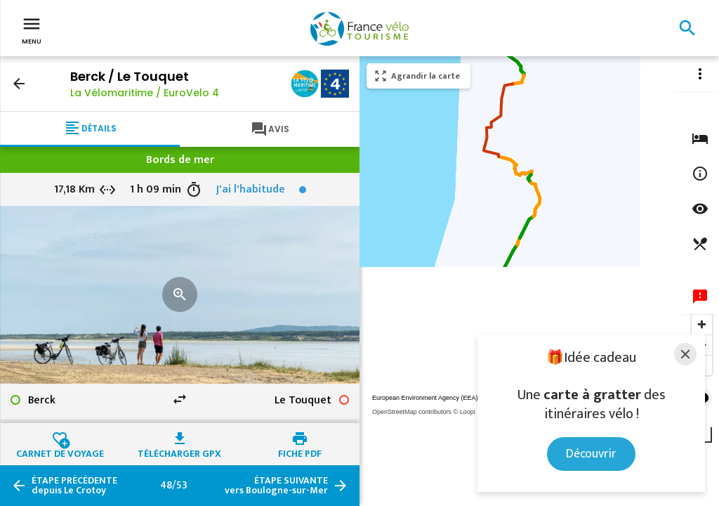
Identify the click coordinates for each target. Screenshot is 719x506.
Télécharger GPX (179, 452)
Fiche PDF (300, 452)
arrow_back (19, 83)
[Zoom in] (702, 324)
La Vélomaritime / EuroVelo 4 (144, 93)
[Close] (685, 354)
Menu (31, 29)
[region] (539, 281)
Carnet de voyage (60, 452)
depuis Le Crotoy (74, 485)
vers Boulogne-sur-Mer (276, 485)
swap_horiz (179, 399)
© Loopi (464, 411)
